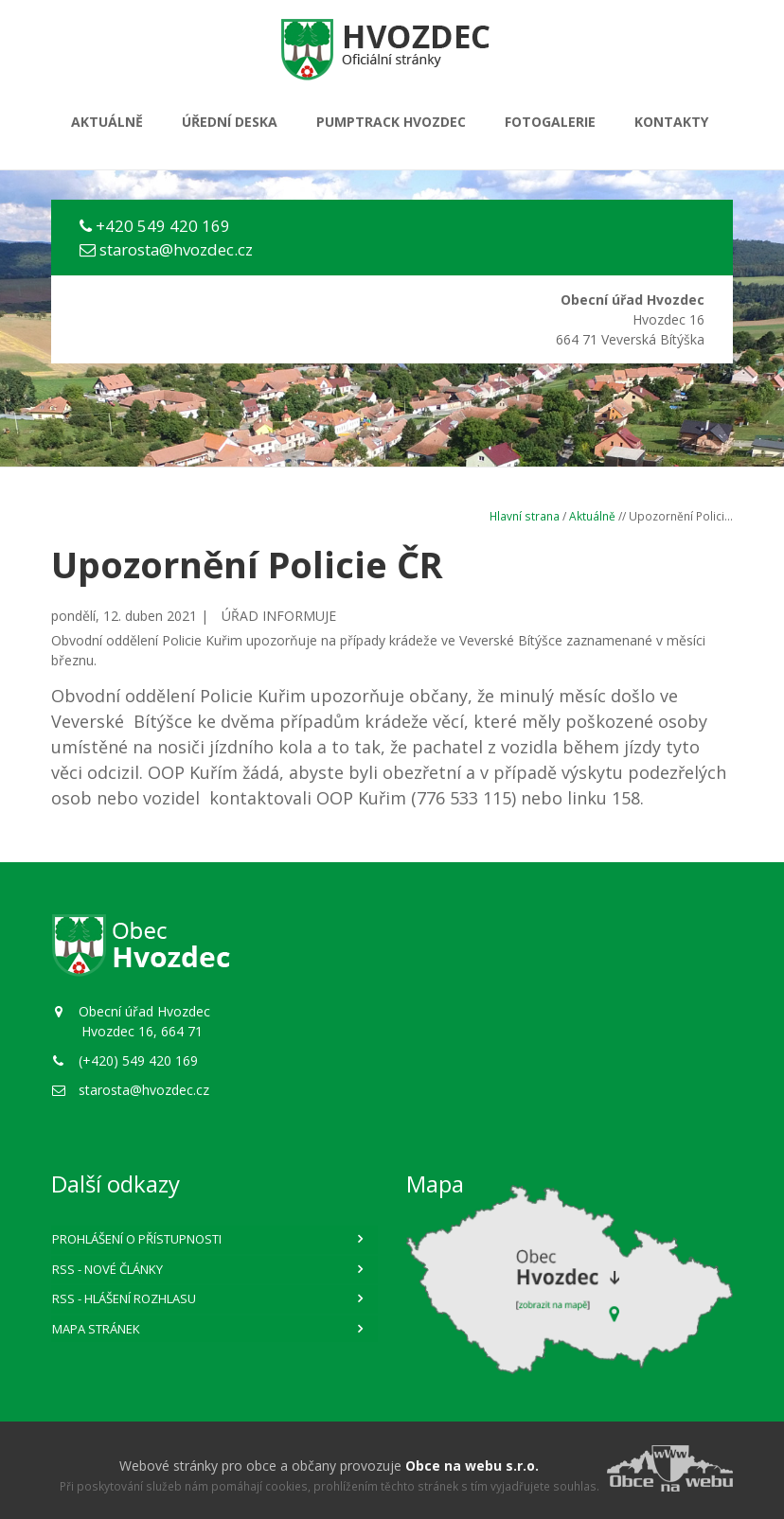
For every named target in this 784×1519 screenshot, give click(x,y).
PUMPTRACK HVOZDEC (391, 122)
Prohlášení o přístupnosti (137, 1238)
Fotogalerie (550, 122)
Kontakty (671, 122)
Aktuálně (107, 122)
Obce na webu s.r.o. (472, 1466)
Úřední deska (229, 122)
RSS (107, 1269)
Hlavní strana (525, 515)
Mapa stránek (96, 1328)
